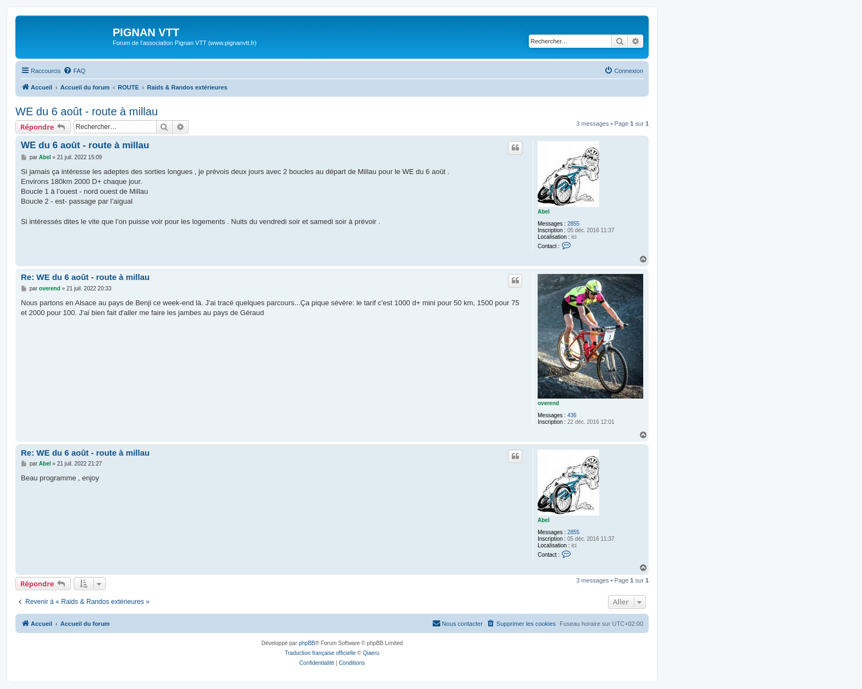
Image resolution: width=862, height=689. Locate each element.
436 (572, 415)
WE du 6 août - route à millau (86, 111)
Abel (544, 212)
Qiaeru (371, 653)
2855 (573, 224)
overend (548, 403)
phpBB (307, 643)
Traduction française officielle (320, 653)
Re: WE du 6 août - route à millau (85, 277)
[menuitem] (74, 70)
